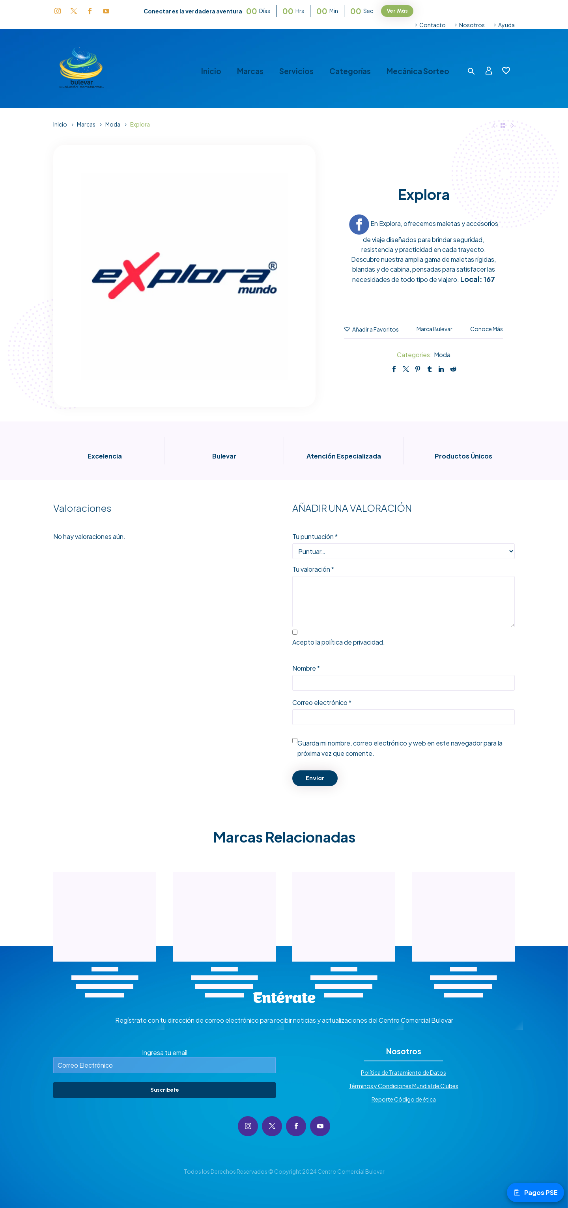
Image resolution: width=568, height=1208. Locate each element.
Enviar (315, 778)
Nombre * (306, 668)
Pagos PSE (535, 1192)
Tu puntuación (315, 536)
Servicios (296, 71)
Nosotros (472, 24)
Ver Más (397, 10)
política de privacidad (352, 642)
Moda (112, 124)
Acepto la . (338, 642)
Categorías (350, 71)
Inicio (211, 71)
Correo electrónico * (321, 702)
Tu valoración (313, 569)
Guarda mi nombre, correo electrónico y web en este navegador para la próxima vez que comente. (400, 748)
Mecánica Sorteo (418, 71)
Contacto (432, 24)
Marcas (250, 71)
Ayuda (506, 24)
